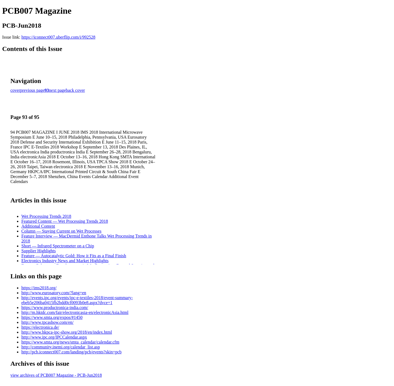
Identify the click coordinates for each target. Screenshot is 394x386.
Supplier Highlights (38, 250)
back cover (75, 90)
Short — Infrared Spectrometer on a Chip (57, 246)
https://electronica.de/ (40, 327)
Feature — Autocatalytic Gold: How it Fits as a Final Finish (73, 255)
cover (15, 90)
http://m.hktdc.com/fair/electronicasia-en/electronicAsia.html (74, 312)
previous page (32, 90)
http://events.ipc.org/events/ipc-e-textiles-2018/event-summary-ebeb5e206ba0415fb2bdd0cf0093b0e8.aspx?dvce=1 (77, 300)
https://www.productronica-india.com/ (54, 307)
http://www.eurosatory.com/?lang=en (53, 292)
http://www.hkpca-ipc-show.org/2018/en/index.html (66, 332)
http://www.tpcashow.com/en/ (47, 322)
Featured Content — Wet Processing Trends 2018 (64, 221)
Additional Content (38, 226)
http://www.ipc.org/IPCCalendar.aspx (54, 337)
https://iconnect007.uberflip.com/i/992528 (58, 37)
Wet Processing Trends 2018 (46, 216)
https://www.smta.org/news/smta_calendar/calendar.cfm (70, 342)
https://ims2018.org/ (39, 287)
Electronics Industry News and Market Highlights (65, 260)
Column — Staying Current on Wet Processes (61, 231)
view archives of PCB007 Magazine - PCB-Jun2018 (56, 375)
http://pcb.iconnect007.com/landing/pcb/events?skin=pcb (71, 352)
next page (57, 90)
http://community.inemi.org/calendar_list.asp (60, 347)
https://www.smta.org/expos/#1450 (52, 317)
